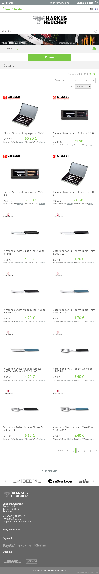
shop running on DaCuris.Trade (87, 572)
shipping (20, 142)
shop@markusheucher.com (17, 521)
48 (94, 74)
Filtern (49, 57)
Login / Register (12, 8)
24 (89, 74)
